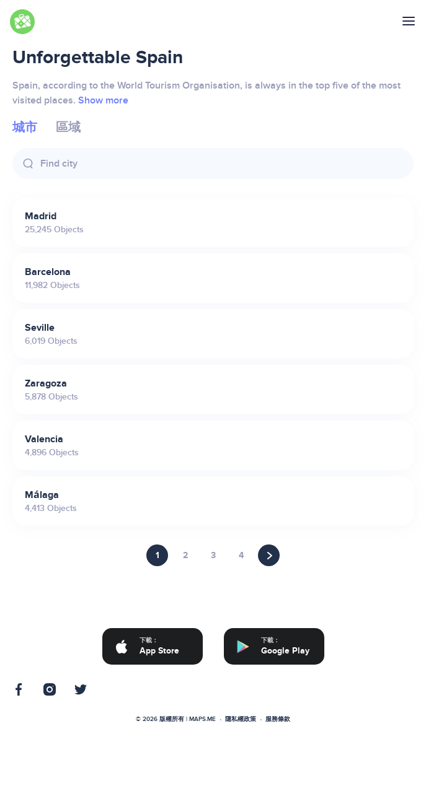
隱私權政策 (240, 719)
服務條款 (277, 719)
